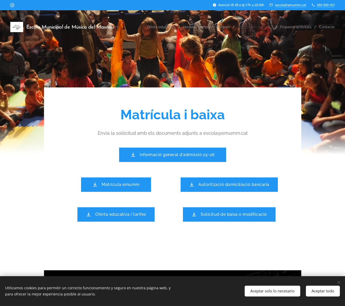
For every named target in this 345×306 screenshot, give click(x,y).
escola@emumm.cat (290, 5)
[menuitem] (155, 27)
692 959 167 (326, 5)
